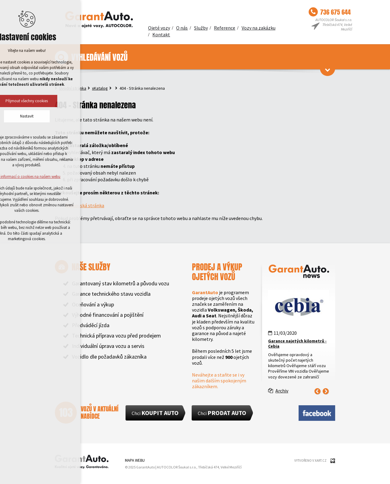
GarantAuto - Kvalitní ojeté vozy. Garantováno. (99, 20)
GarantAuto (81, 462)
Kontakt (161, 34)
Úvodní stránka (72, 88)
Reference (224, 28)
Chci (155, 413)
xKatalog (100, 88)
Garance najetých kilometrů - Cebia (297, 343)
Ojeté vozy (159, 28)
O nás (182, 28)
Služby (201, 28)
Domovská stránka (84, 205)
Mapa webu (135, 460)
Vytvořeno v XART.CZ (310, 460)
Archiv (281, 391)
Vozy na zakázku (258, 28)
